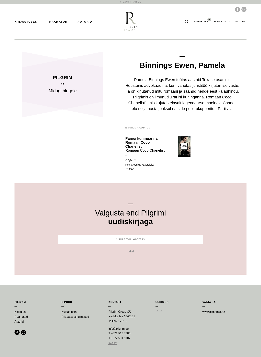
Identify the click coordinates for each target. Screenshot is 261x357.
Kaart (112, 343)
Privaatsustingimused (75, 316)
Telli (130, 251)
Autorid (85, 21)
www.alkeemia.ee (213, 312)
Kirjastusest (26, 21)
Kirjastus (20, 312)
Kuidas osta (69, 312)
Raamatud (58, 21)
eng (244, 21)
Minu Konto (222, 21)
